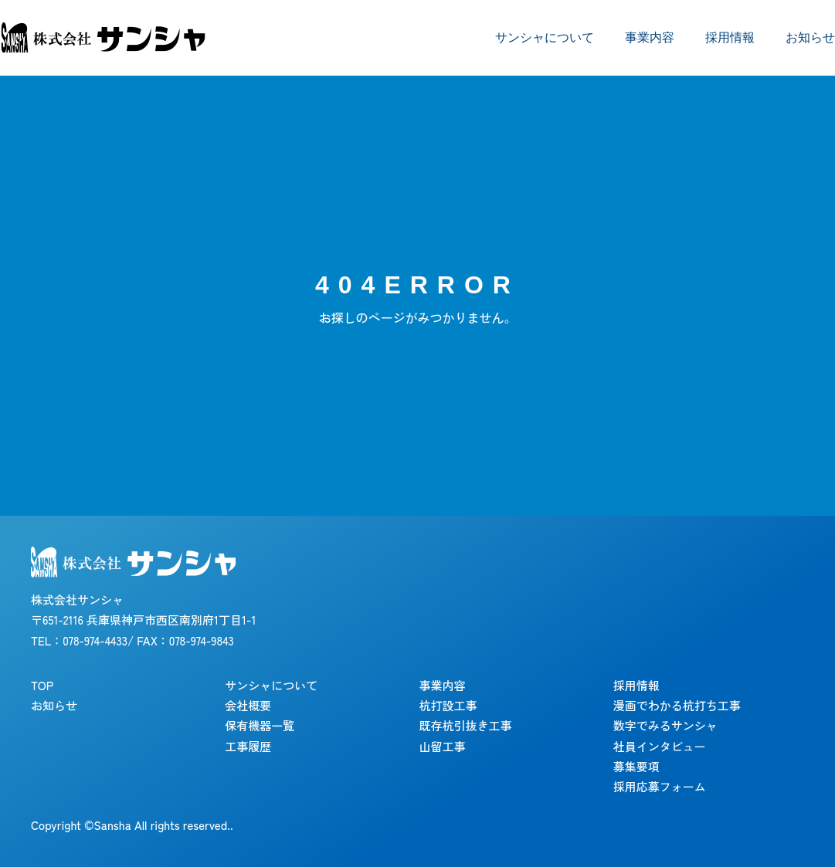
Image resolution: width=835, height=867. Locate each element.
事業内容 (649, 37)
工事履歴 (248, 746)
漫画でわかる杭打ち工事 (677, 705)
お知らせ (810, 37)
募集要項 (636, 766)
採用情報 (730, 37)
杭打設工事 (448, 705)
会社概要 (248, 705)
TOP (42, 685)
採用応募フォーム (659, 786)
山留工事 (442, 746)
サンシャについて (544, 37)
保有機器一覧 (259, 725)
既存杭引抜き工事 (465, 725)
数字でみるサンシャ (665, 725)
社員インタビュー (659, 746)
